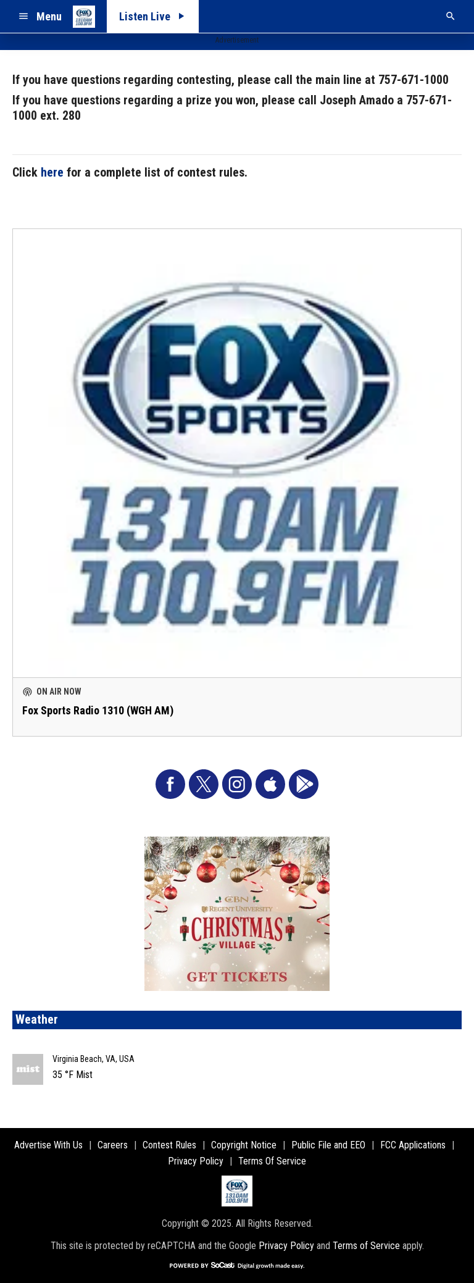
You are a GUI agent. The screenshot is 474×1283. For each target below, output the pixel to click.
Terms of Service (366, 1246)
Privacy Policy (286, 1246)
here (52, 172)
